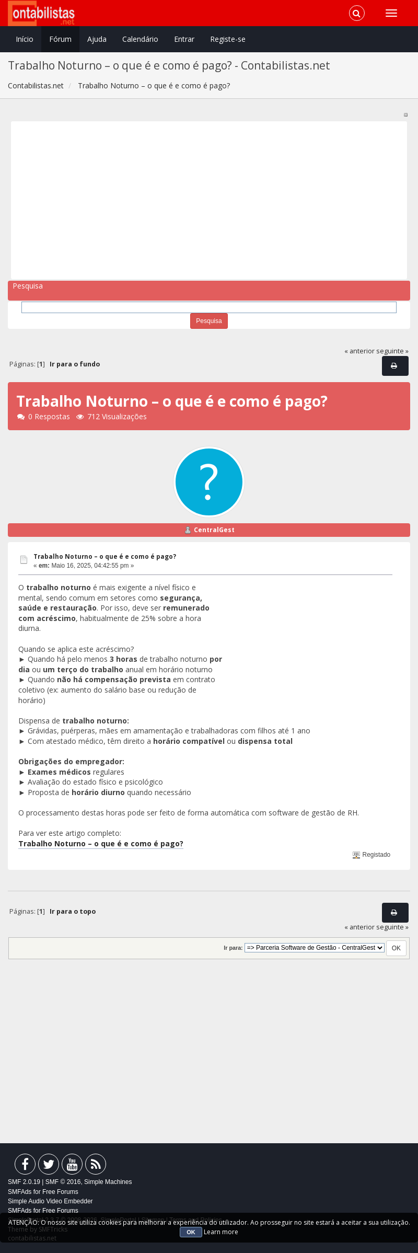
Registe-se (228, 39)
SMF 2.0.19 (24, 1182)
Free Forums (60, 1191)
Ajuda (97, 39)
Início (24, 39)
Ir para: (233, 948)
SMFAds (19, 1191)
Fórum (60, 39)
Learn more (221, 1231)
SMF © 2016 (63, 1182)
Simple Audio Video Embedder (50, 1201)
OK (191, 1232)
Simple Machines (108, 1182)
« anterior (359, 351)
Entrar (184, 39)
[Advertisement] (209, 200)
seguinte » (392, 351)
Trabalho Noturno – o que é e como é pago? (104, 556)
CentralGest (214, 529)
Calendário (140, 39)
